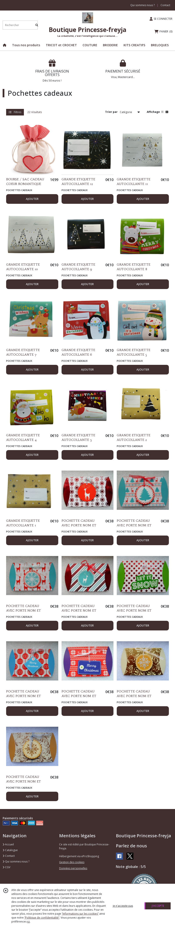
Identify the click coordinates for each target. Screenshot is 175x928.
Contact (165, 5)
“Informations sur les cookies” (80, 914)
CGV (6, 867)
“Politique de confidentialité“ (41, 917)
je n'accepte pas (123, 906)
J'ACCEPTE (158, 906)
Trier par (111, 112)
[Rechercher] (36, 25)
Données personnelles (73, 868)
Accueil (8, 844)
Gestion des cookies (71, 862)
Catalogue (10, 850)
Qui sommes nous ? (16, 861)
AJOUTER (32, 199)
